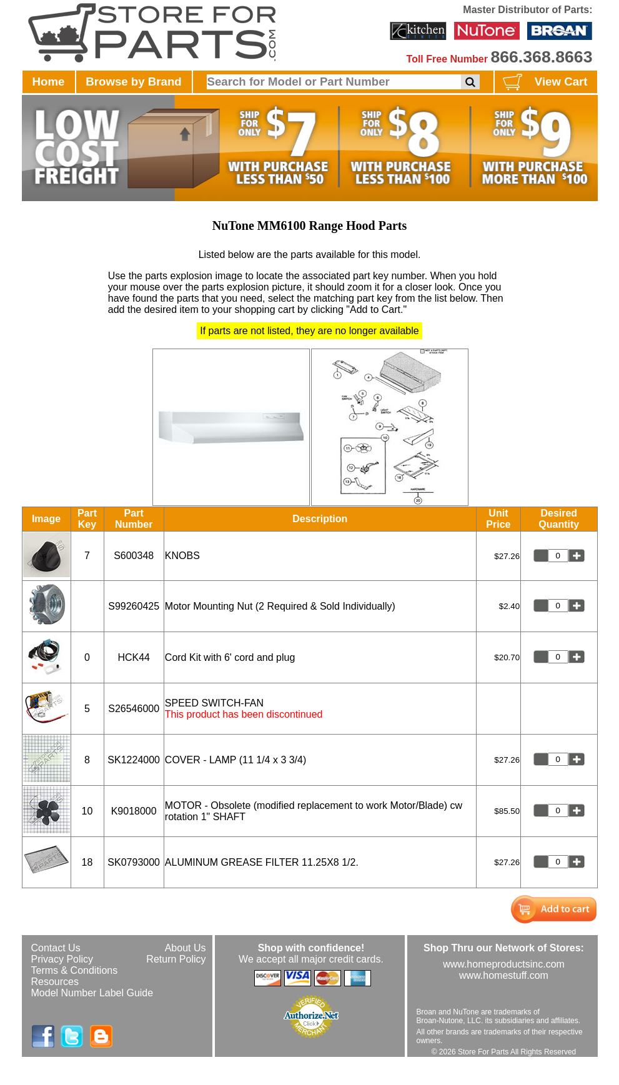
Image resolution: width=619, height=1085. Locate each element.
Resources (55, 981)
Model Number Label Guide (92, 993)
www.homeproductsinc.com (504, 964)
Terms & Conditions (74, 970)
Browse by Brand (133, 81)
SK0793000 (133, 862)
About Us (185, 948)
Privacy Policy (62, 959)
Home (48, 81)
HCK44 (133, 657)
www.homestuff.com (503, 975)
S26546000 (133, 708)
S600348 (134, 555)
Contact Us (56, 948)
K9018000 (134, 811)
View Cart (544, 82)
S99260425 (133, 606)
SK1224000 (133, 760)
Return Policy (176, 959)
